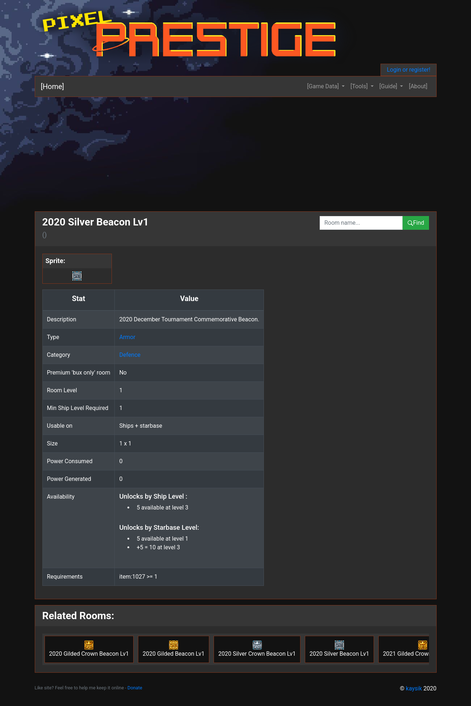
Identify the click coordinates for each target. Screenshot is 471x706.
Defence (129, 354)
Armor (127, 337)
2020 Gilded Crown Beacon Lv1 (89, 649)
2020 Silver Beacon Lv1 (339, 649)
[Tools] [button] (359, 86)
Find (415, 222)
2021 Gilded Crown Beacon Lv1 (423, 649)
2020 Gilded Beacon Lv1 (174, 649)
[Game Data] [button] (323, 86)
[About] (418, 86)
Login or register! (408, 69)
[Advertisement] (236, 151)
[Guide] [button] (389, 86)
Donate (134, 687)
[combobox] (361, 223)
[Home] (52, 86)
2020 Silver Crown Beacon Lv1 (257, 649)
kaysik (414, 688)
